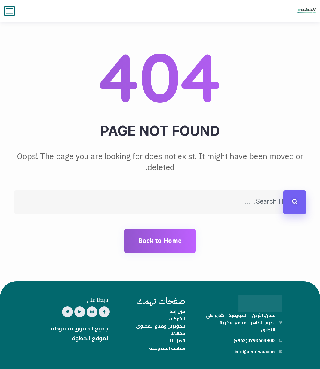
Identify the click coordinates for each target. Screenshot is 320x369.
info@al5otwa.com (255, 352)
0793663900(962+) (254, 340)
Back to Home (160, 241)
